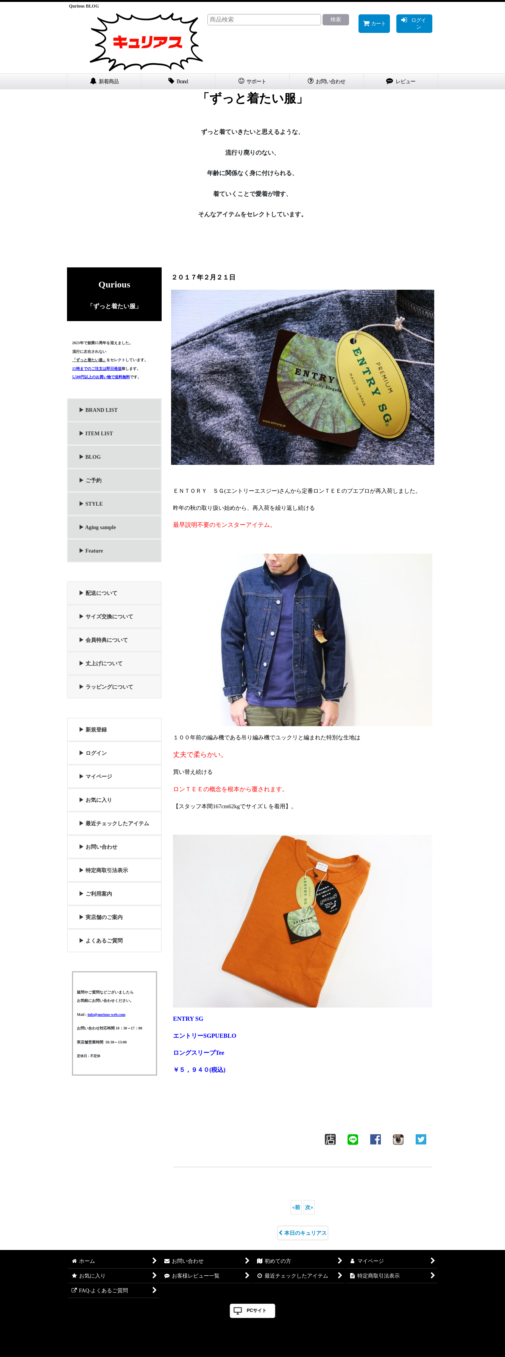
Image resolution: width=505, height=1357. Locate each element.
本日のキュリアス (303, 1233)
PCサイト (257, 1310)
